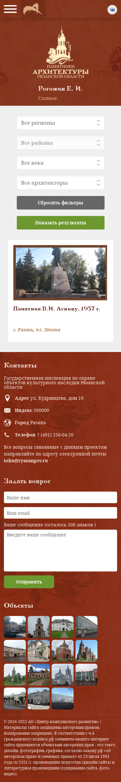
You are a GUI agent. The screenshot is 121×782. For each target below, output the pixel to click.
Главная (47, 98)
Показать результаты (60, 223)
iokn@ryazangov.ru (26, 460)
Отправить (29, 582)
